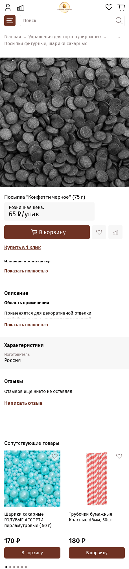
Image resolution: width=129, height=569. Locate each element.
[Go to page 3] (14, 567)
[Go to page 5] (22, 567)
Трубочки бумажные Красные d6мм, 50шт (91, 517)
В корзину (32, 552)
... (112, 36)
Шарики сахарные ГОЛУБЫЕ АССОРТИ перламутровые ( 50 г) (27, 519)
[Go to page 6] (26, 567)
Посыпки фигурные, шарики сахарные (46, 43)
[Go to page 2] (10, 567)
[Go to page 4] (18, 567)
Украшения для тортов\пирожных (65, 36)
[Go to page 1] (6, 567)
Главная (12, 36)
